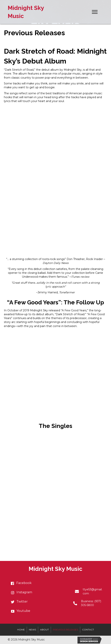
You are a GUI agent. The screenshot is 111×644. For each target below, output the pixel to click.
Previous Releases (65, 629)
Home (21, 629)
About (44, 629)
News (32, 629)
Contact (88, 629)
